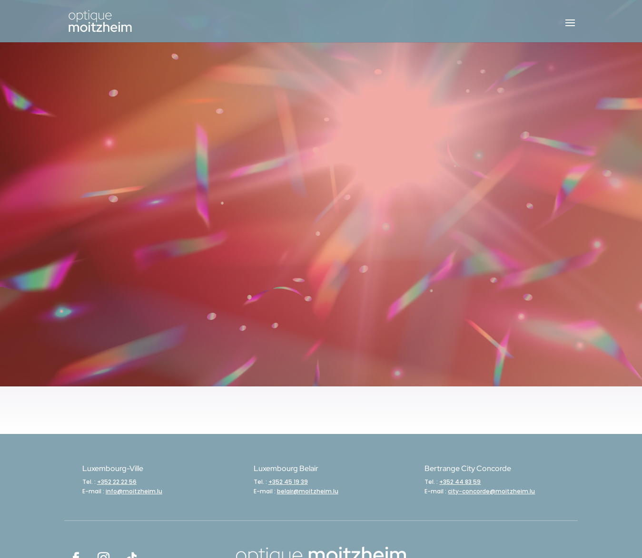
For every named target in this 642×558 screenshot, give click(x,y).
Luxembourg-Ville (112, 468)
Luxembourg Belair (286, 468)
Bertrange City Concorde (468, 468)
